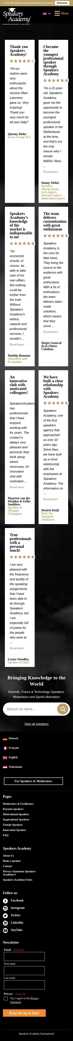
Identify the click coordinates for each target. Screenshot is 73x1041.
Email (13, 950)
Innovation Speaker (14, 830)
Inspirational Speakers (16, 819)
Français (11, 748)
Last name (9, 977)
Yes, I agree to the (24, 1000)
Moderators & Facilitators (18, 803)
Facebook (17, 900)
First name (10, 963)
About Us (8, 855)
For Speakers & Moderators (33, 781)
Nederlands (12, 767)
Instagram (18, 907)
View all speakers (36, 724)
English (10, 757)
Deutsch (10, 738)
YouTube (17, 930)
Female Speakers (13, 824)
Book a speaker (12, 861)
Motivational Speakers (16, 814)
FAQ (6, 835)
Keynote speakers (13, 809)
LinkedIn (17, 922)
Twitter (15, 915)
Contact (7, 866)
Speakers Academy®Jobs (17, 879)
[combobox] (36, 709)
